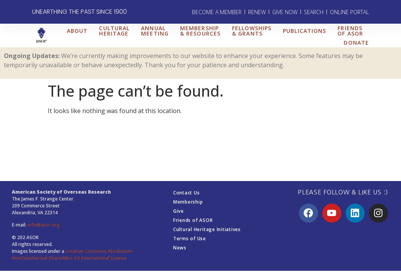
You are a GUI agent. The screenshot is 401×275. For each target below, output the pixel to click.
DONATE (356, 42)
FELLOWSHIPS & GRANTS (251, 30)
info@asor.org (44, 225)
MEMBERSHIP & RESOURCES (200, 30)
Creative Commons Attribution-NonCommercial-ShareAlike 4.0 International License (73, 254)
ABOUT (77, 30)
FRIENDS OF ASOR (350, 30)
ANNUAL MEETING (155, 30)
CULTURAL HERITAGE (114, 30)
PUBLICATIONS (304, 30)
